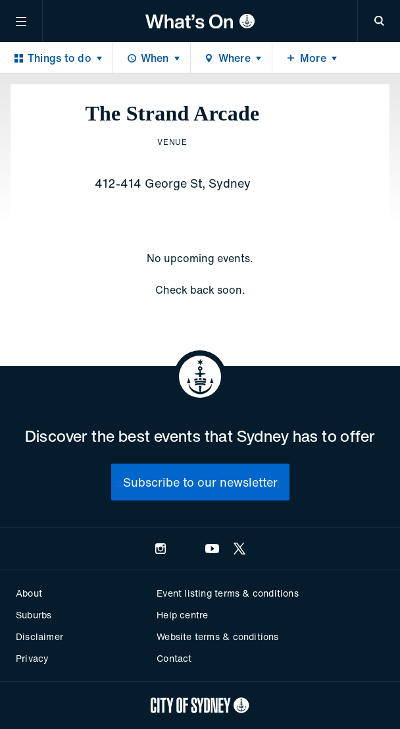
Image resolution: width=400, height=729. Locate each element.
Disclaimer (39, 636)
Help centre (182, 615)
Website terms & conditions (217, 636)
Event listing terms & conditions (227, 593)
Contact (174, 658)
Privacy (32, 658)
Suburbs (33, 615)
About (29, 593)
